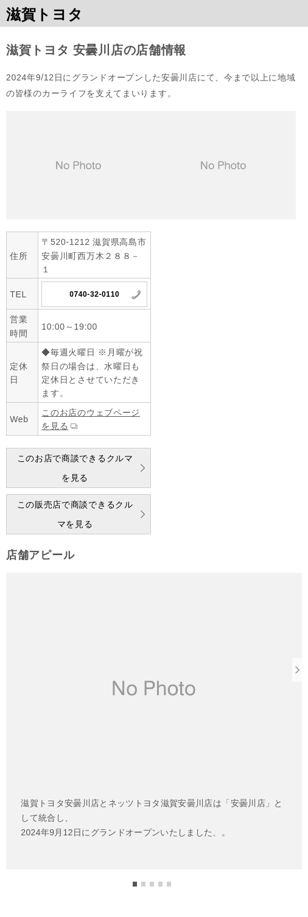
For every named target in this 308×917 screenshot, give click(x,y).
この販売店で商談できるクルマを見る (75, 514)
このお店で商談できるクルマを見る (75, 468)
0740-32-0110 (94, 294)
